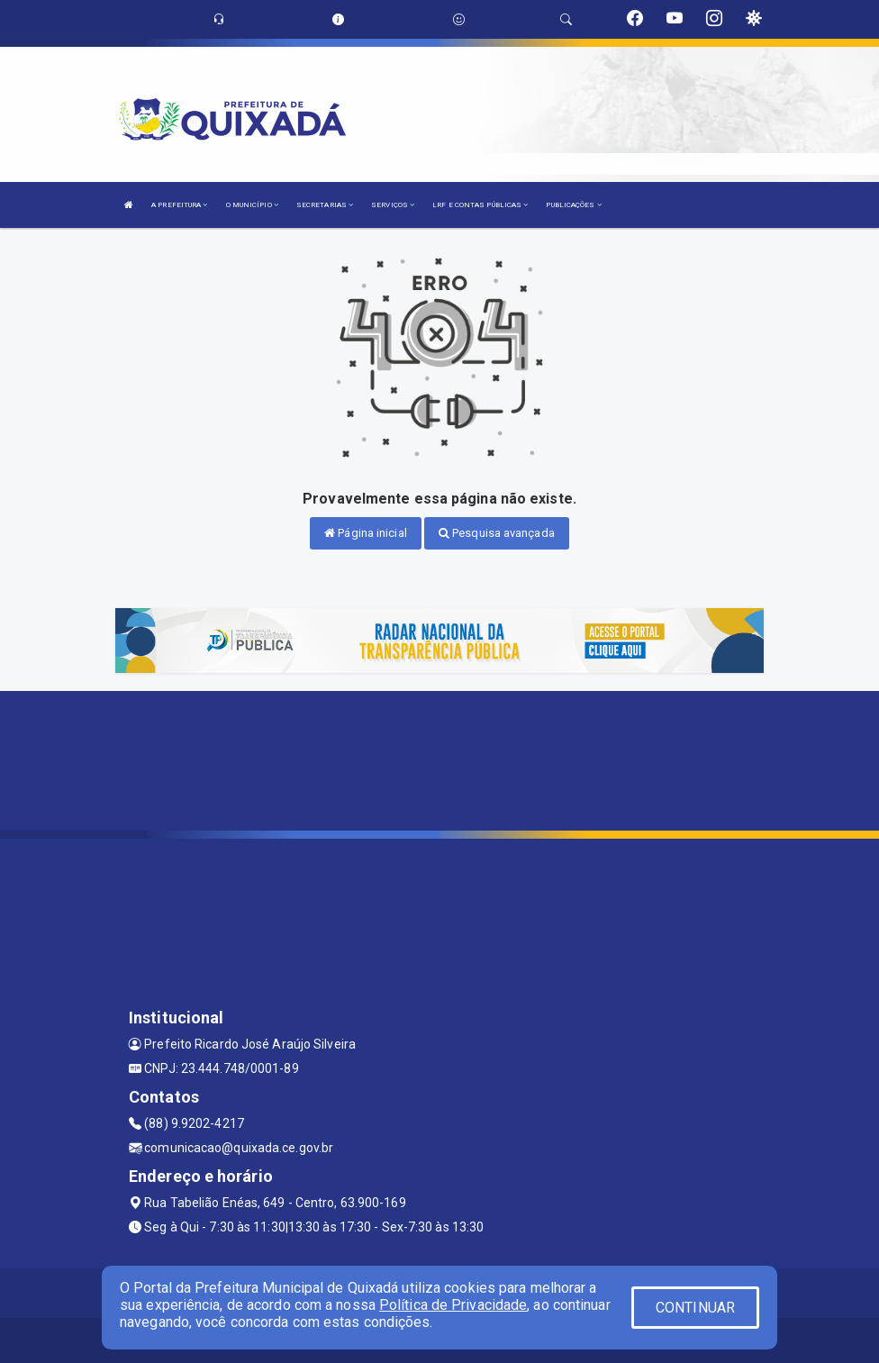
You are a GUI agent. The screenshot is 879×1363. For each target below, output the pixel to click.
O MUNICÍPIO (252, 205)
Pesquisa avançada (497, 533)
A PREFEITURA (179, 205)
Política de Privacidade (453, 1304)
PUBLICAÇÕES (573, 205)
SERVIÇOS (392, 205)
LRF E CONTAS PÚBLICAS (480, 205)
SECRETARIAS (324, 205)
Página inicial (365, 533)
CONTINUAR (695, 1307)
